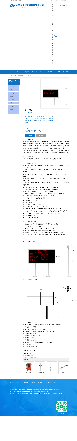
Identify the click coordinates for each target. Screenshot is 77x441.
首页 (11, 75)
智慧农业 (12, 96)
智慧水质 (12, 93)
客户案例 (34, 72)
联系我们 (65, 72)
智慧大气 (20, 75)
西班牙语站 (57, 0)
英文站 (52, 0)
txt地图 (61, 0)
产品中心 (19, 72)
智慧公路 (12, 99)
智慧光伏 (12, 103)
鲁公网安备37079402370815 (45, 393)
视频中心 (42, 72)
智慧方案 (27, 72)
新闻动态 (50, 72)
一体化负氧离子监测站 (32, 357)
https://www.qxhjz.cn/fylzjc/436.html (38, 353)
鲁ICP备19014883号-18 (58, 393)
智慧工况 (12, 112)
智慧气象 (12, 86)
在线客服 (29, 135)
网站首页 (11, 72)
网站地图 (65, 0)
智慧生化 (12, 109)
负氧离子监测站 (27, 75)
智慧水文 (12, 90)
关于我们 (57, 72)
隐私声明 (58, 389)
